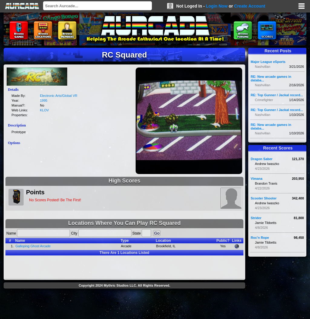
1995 (43, 100)
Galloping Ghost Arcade (33, 246)
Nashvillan (262, 66)
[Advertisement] (124, 304)
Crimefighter (264, 100)
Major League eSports (268, 62)
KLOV (44, 110)
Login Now (217, 6)
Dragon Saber (261, 159)
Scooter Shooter (264, 198)
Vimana (256, 178)
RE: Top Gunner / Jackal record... (277, 95)
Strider (256, 218)
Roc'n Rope (260, 237)
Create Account (249, 6)
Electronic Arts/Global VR (59, 95)
